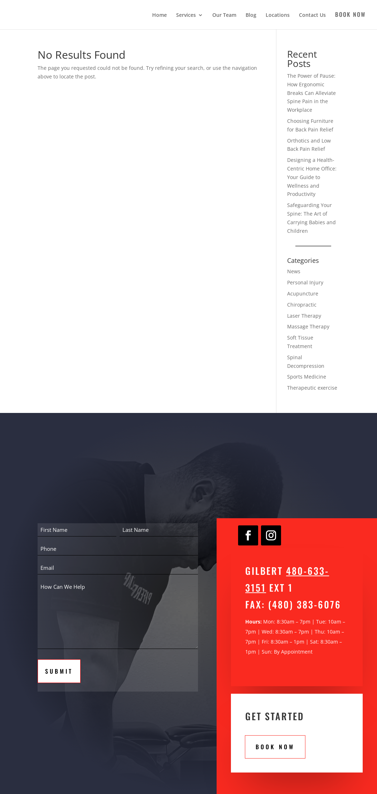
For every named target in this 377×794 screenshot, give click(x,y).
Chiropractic (301, 304)
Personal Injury (305, 282)
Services (186, 15)
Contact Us (312, 15)
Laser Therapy (304, 315)
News (293, 271)
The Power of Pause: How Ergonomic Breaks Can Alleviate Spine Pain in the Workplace (311, 92)
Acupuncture (302, 293)
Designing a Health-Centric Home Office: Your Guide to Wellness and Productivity (312, 177)
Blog (251, 15)
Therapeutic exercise (312, 387)
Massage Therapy (308, 326)
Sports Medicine (306, 376)
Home (159, 15)
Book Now (350, 15)
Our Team (224, 15)
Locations (278, 15)
